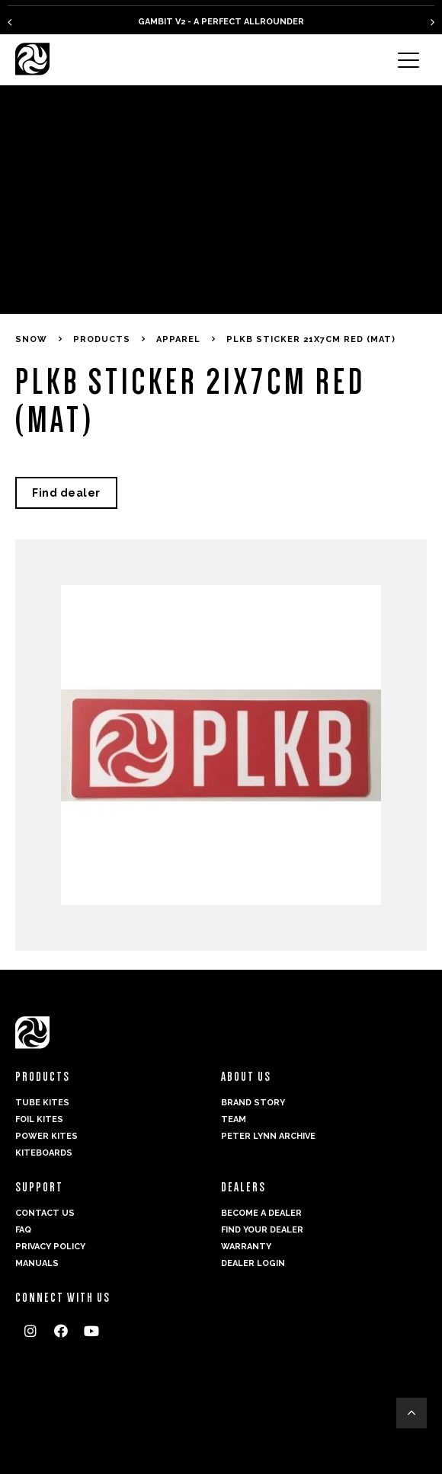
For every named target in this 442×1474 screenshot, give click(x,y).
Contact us (45, 1213)
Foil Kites (39, 1119)
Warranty (246, 1247)
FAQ (23, 1230)
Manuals (37, 1263)
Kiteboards (43, 1153)
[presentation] (9, 21)
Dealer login (253, 1263)
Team (233, 1119)
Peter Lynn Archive (268, 1136)
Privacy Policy (50, 1247)
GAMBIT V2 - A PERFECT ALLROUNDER (221, 22)
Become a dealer (261, 1213)
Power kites (46, 1136)
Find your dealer (262, 1230)
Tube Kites (42, 1103)
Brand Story (253, 1103)
